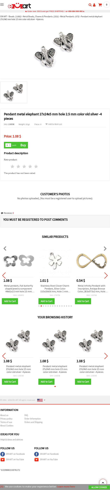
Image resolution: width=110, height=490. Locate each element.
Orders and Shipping (33, 422)
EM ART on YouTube (12, 459)
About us (4, 415)
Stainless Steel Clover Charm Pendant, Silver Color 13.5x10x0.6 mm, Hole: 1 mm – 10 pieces (55, 288)
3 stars (24, 166)
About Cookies (6, 425)
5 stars (36, 166)
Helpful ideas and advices (11, 439)
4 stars (30, 166)
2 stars (18, 166)
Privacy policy (6, 418)
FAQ (26, 415)
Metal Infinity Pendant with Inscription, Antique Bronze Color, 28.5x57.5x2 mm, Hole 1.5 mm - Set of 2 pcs (91, 288)
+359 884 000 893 (75, 11)
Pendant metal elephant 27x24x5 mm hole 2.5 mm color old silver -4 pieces (18, 369)
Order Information (32, 418)
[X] (1, 486)
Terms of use (6, 422)
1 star (13, 166)
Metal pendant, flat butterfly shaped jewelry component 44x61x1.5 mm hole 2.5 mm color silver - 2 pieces (18, 288)
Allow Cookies (99, 487)
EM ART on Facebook (12, 454)
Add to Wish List (54, 124)
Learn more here (66, 486)
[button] (39, 306)
